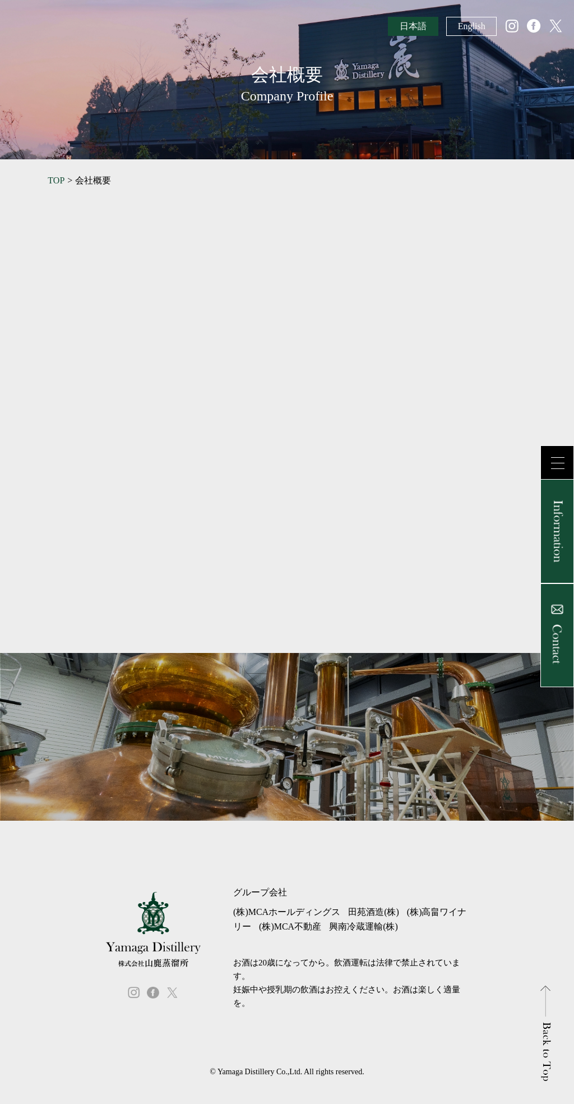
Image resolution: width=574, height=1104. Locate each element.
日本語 (413, 26)
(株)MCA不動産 (290, 926)
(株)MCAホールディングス (286, 912)
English (471, 26)
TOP (56, 180)
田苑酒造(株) (373, 912)
